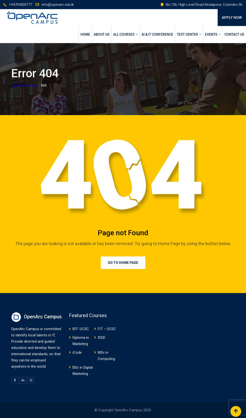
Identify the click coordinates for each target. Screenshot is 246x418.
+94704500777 (20, 4)
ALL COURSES (124, 34)
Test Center (187, 34)
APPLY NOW (232, 17)
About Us (102, 34)
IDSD (101, 337)
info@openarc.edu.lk (58, 4)
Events (211, 34)
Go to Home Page (123, 263)
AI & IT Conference (157, 34)
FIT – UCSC (107, 329)
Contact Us (234, 34)
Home (85, 34)
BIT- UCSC (81, 329)
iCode (77, 352)
